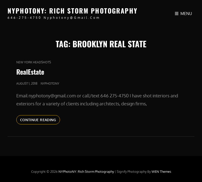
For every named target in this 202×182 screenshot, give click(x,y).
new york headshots (33, 62)
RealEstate (30, 72)
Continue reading (40, 119)
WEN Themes (161, 171)
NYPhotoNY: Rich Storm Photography (73, 11)
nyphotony (50, 83)
